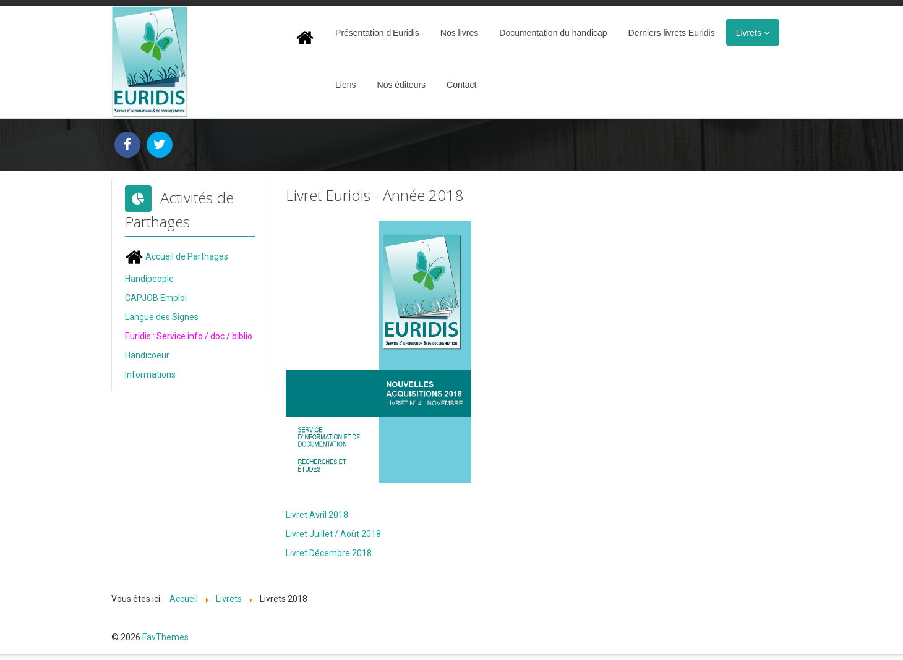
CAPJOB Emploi (156, 298)
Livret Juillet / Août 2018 (333, 534)
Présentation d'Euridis (377, 33)
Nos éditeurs (401, 85)
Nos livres (459, 33)
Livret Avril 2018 (317, 515)
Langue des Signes (162, 317)
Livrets (748, 33)
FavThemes (165, 637)
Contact (461, 85)
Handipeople (149, 279)
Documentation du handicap (553, 33)
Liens (345, 85)
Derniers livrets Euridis (671, 33)
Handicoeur (147, 355)
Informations (150, 374)
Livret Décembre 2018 (329, 553)
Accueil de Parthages (176, 256)
